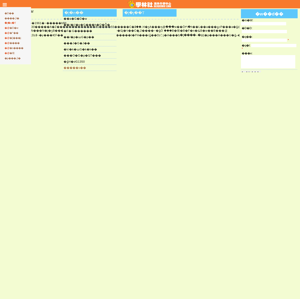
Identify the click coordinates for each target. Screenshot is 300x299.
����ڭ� (12, 18)
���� (15, 43)
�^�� (14, 33)
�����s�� (75, 67)
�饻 (12, 53)
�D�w (14, 28)
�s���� (16, 48)
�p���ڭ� (13, 58)
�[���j (15, 38)
